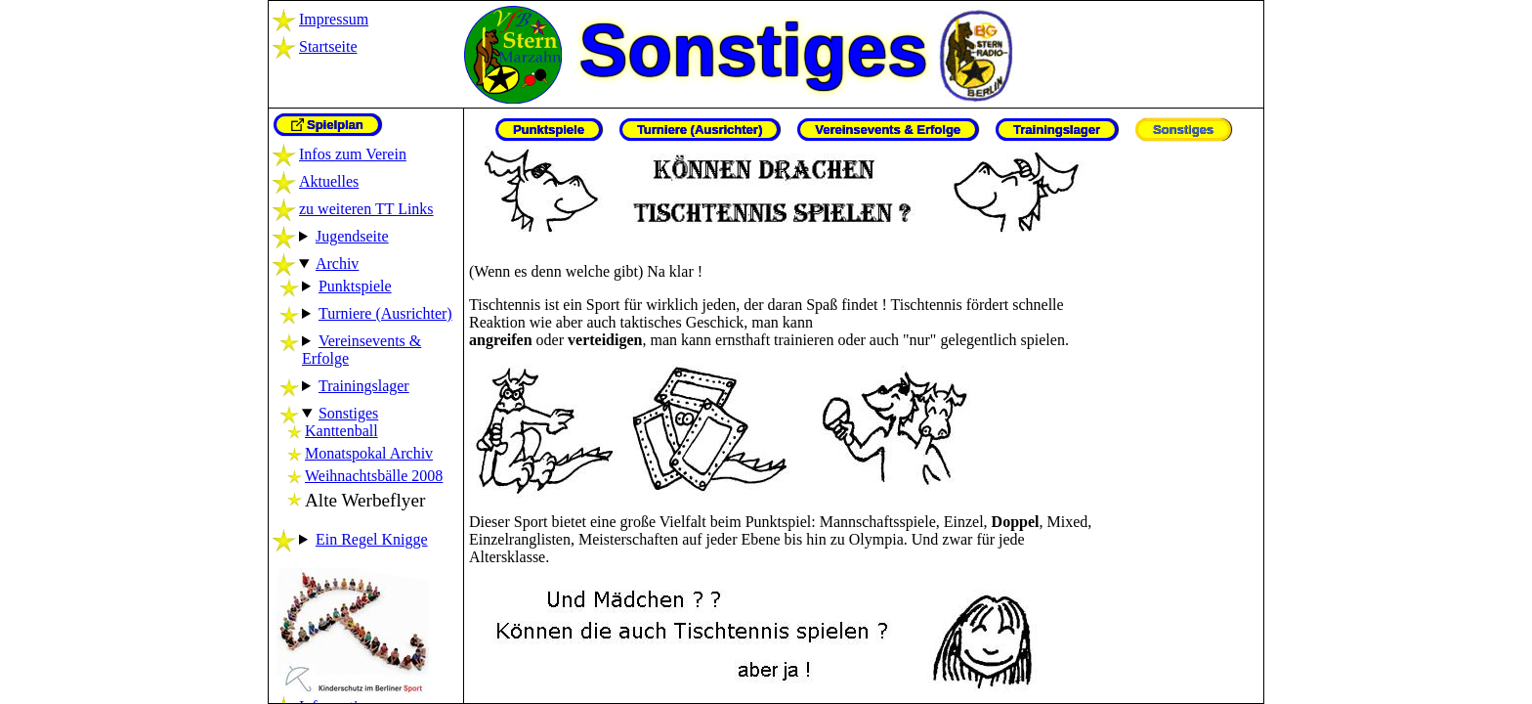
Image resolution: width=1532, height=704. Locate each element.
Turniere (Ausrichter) (385, 313)
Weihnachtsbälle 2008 (374, 475)
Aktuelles (329, 181)
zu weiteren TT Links (366, 208)
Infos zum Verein (352, 154)
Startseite (328, 46)
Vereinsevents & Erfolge (887, 129)
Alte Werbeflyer (365, 500)
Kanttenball (341, 430)
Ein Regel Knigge (372, 539)
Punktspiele (355, 286)
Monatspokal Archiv (369, 453)
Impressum (333, 19)
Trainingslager (364, 385)
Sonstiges (348, 413)
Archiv (337, 263)
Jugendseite (352, 236)
